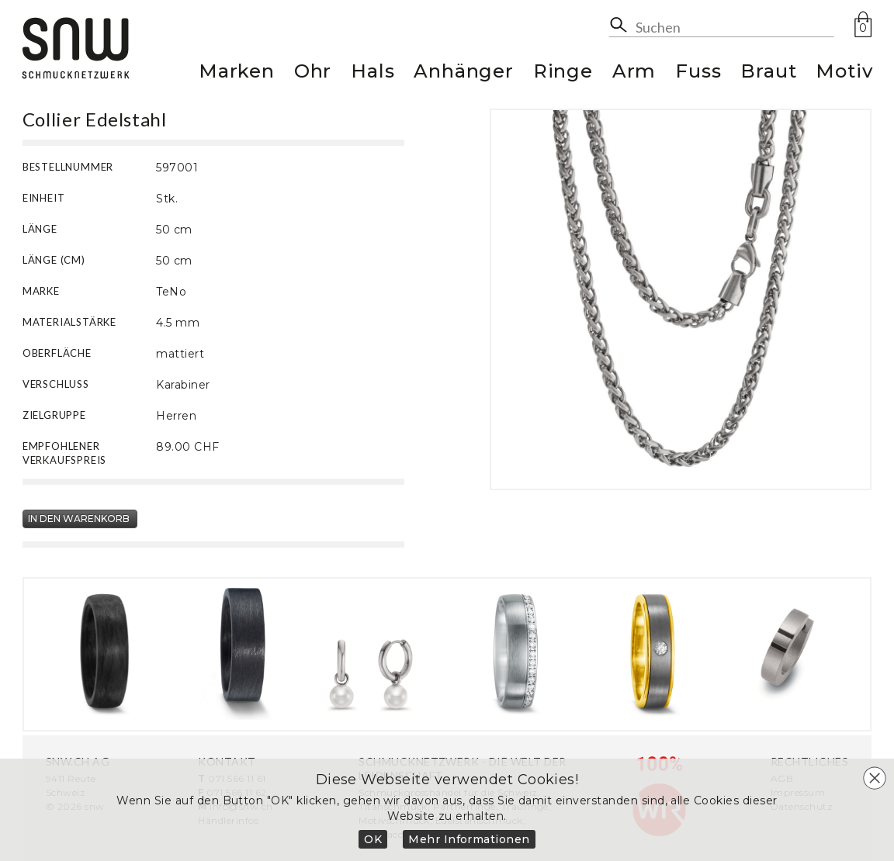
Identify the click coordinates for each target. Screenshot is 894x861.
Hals (372, 73)
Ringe (563, 73)
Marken (237, 73)
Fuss (698, 73)
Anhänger (463, 73)
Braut (768, 73)
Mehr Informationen (469, 839)
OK (373, 839)
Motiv (844, 73)
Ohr (312, 73)
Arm (634, 73)
